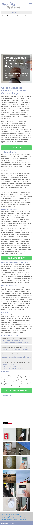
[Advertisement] (16, 36)
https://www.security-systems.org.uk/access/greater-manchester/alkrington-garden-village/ (12, 366)
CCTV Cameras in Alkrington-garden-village (14, 519)
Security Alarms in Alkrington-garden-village (14, 514)
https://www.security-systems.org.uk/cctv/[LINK (15, 349)
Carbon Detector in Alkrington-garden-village (14, 517)
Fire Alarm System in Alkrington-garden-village (15, 516)
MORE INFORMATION (16, 390)
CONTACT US (16, 148)
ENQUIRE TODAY (16, 258)
